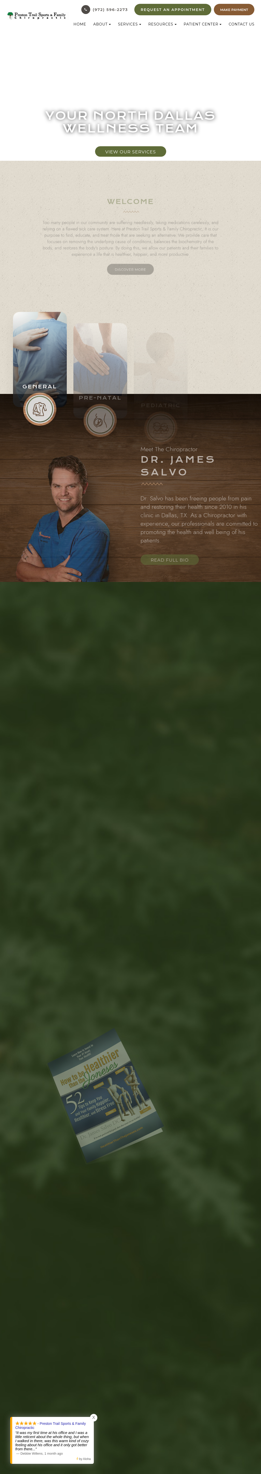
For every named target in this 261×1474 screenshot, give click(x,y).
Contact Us (241, 24)
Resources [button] (162, 24)
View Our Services (130, 151)
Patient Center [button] (202, 24)
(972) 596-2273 (110, 9)
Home (79, 24)
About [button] (102, 24)
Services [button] (129, 24)
